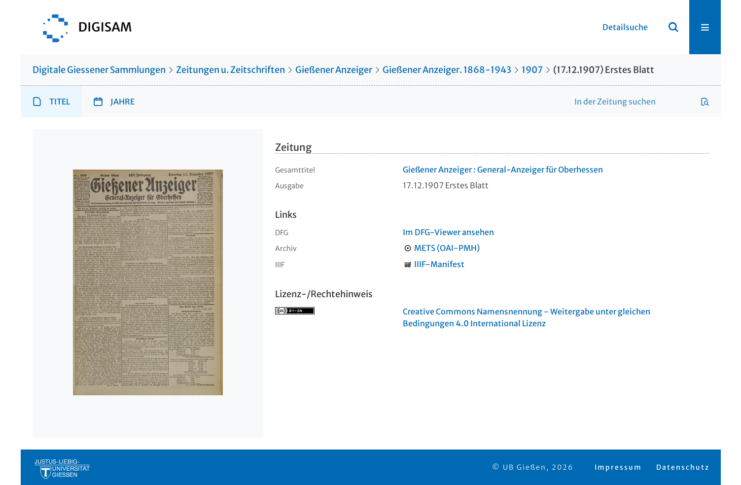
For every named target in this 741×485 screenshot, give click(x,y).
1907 (532, 69)
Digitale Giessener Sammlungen (99, 69)
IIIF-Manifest (439, 264)
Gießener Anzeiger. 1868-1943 (447, 69)
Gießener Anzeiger (333, 69)
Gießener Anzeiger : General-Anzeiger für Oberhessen (503, 169)
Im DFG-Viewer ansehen (448, 232)
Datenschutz (682, 467)
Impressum (618, 467)
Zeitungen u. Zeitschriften (230, 69)
